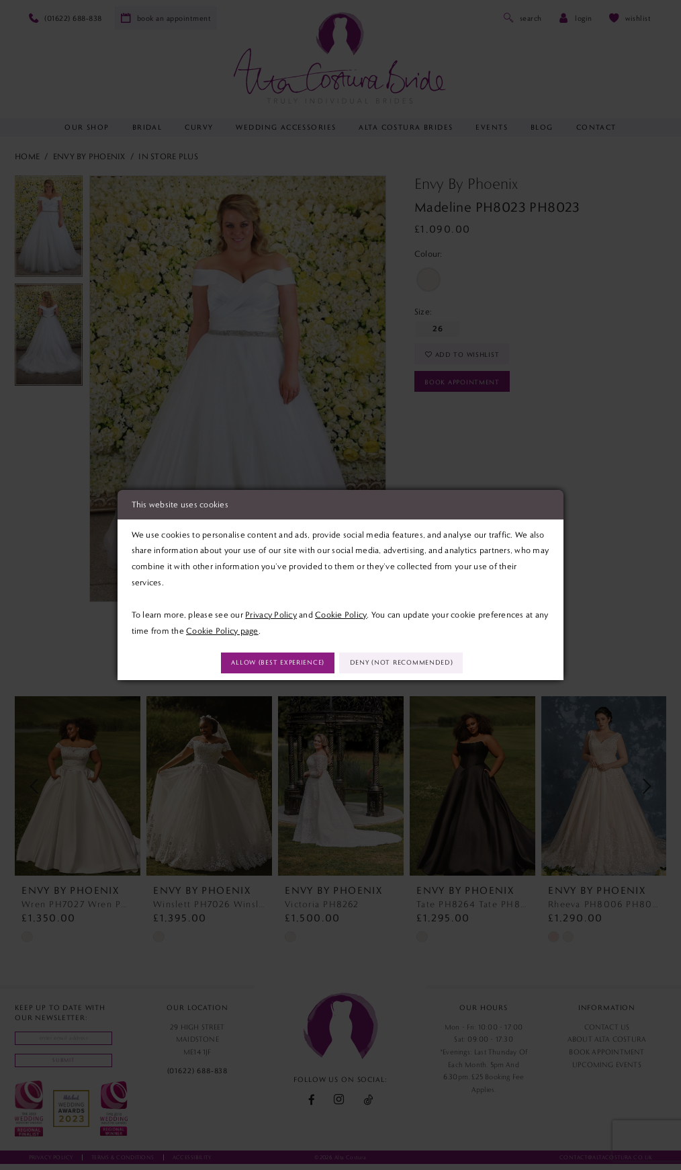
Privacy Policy (271, 613)
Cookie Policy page (222, 629)
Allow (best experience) (269, 662)
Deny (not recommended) (412, 662)
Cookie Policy (341, 613)
